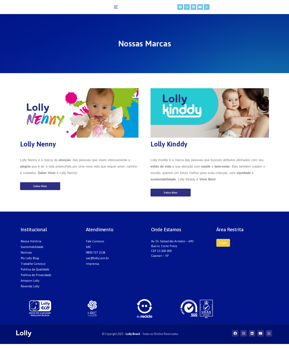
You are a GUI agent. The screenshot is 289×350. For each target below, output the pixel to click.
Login (223, 248)
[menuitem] (87, 10)
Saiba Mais (40, 192)
